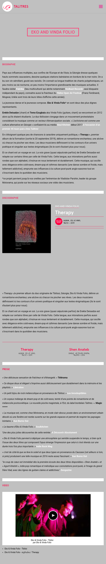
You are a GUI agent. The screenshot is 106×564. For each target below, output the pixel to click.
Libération (18, 387)
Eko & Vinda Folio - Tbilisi (42, 540)
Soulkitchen (42, 426)
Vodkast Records (74, 89)
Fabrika (20, 89)
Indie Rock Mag (44, 446)
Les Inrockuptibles (76, 393)
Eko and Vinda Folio (67, 206)
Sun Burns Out (21, 421)
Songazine (66, 470)
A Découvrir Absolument (64, 432)
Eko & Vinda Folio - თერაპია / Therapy (22, 552)
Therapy (27, 349)
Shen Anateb (79, 349)
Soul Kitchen (63, 124)
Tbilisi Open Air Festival (69, 93)
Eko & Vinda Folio (43, 542)
